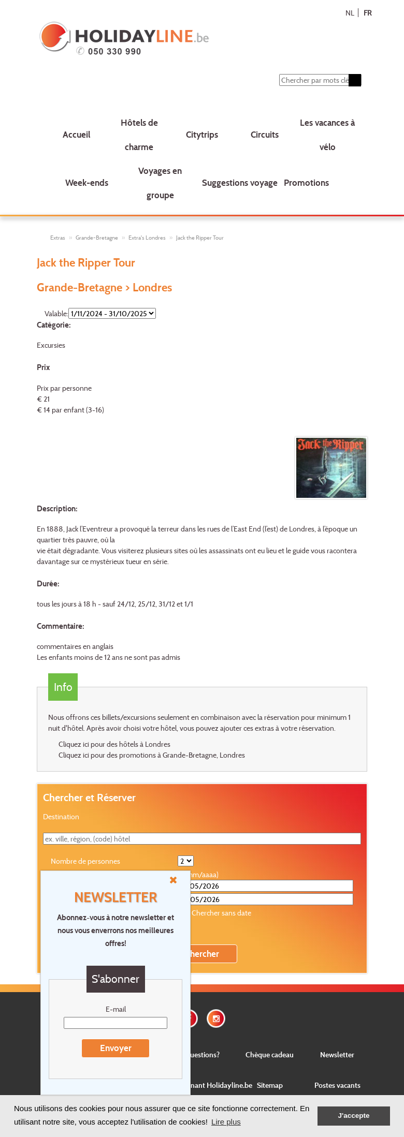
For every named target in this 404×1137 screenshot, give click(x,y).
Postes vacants (337, 1085)
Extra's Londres (147, 237)
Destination (61, 817)
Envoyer (116, 1047)
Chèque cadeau (270, 1054)
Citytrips (202, 134)
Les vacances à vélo (327, 134)
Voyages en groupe (160, 182)
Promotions (306, 182)
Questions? (202, 1054)
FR (367, 12)
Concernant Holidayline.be (210, 1085)
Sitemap (270, 1085)
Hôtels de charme (139, 134)
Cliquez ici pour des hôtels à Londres (114, 744)
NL (349, 12)
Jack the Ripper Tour (200, 237)
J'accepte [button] (353, 1115)
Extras (57, 237)
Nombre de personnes (85, 861)
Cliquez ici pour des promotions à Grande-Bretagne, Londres (152, 755)
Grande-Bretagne (97, 237)
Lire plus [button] (226, 1121)
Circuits (265, 134)
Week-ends (86, 182)
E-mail (116, 1009)
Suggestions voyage (240, 182)
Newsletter (337, 1054)
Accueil (76, 134)
